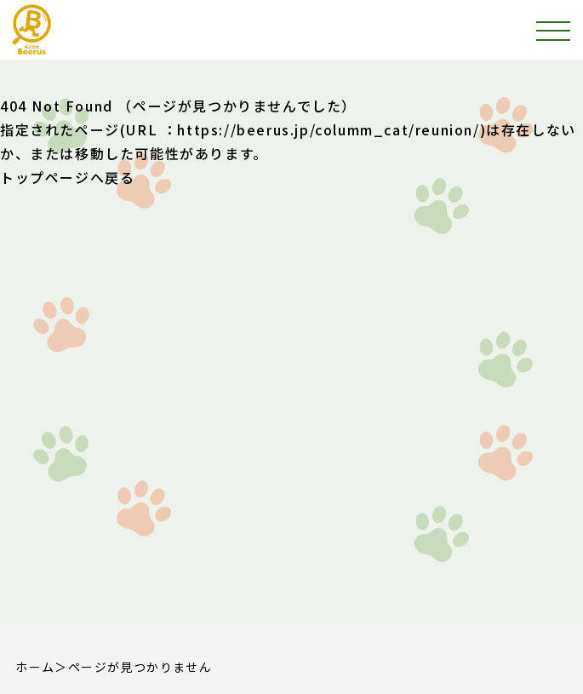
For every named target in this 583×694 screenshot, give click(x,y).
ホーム (34, 666)
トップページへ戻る (67, 177)
